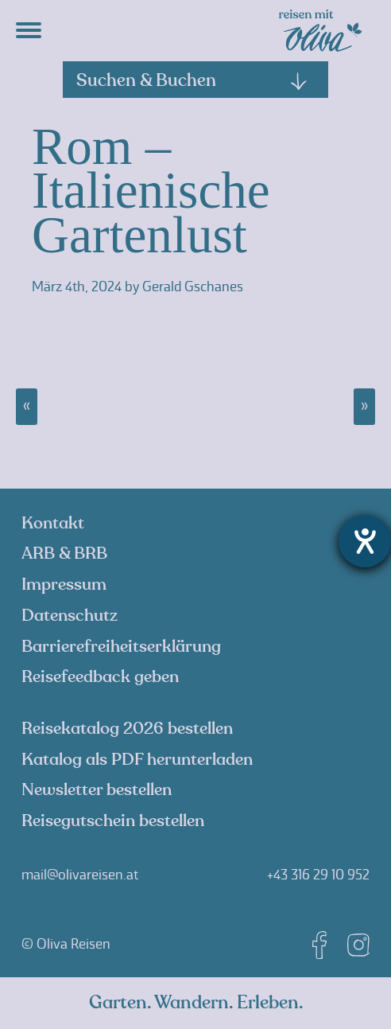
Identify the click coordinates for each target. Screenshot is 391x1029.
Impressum (63, 584)
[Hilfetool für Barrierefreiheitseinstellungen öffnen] (365, 541)
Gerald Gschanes (192, 286)
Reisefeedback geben (100, 677)
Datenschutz (69, 615)
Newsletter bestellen (96, 790)
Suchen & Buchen (192, 80)
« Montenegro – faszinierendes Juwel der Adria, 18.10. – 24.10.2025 (26, 406)
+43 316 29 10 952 (318, 874)
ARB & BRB (64, 553)
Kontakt (52, 523)
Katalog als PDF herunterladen (137, 759)
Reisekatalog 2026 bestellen (127, 728)
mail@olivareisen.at (79, 874)
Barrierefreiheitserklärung (121, 646)
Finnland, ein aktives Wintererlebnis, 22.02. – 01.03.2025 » (364, 406)
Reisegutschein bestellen (112, 821)
